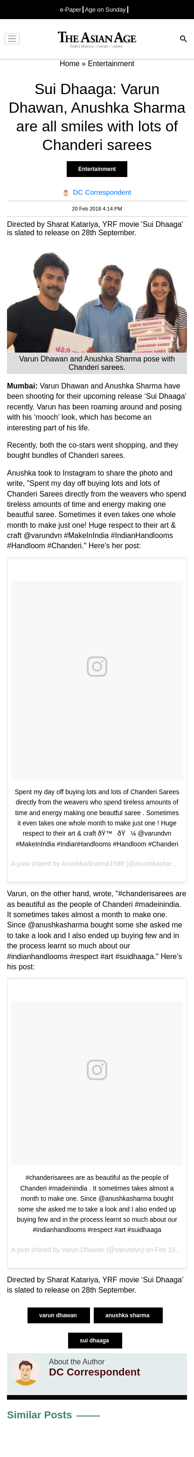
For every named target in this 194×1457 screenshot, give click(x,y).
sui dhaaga (95, 1340)
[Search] (183, 40)
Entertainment (97, 169)
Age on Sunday (105, 9)
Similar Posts (39, 1415)
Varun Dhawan (83, 1249)
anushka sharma (128, 1315)
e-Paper (70, 9)
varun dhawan (58, 1315)
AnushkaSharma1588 (92, 863)
